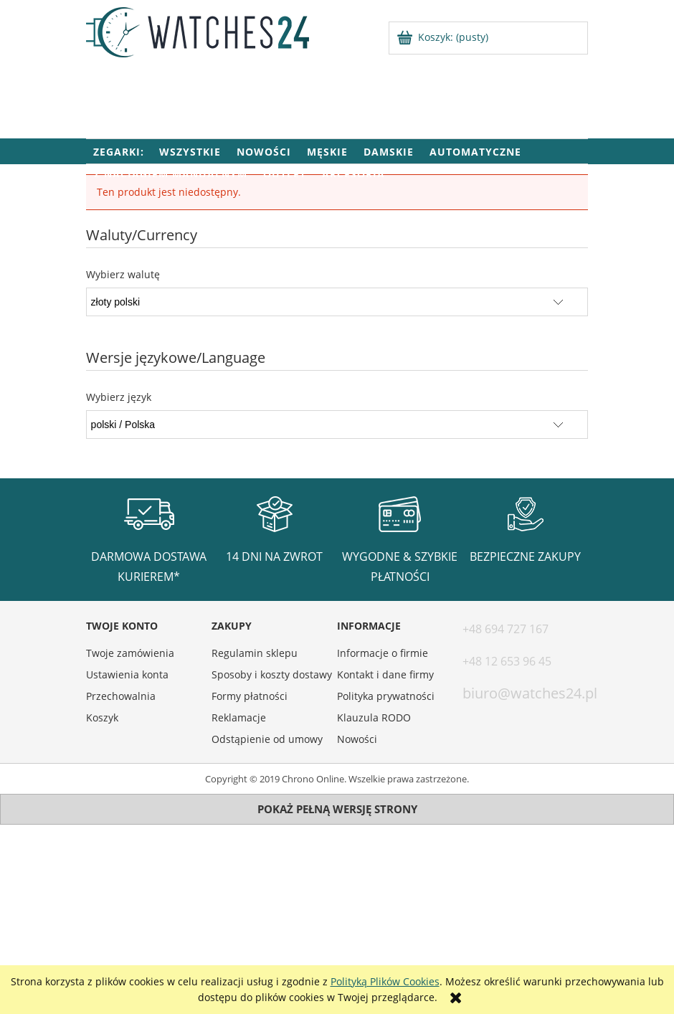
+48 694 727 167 (505, 629)
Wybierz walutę (123, 275)
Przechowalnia (121, 696)
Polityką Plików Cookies (385, 981)
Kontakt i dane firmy (385, 674)
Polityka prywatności (386, 696)
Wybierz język (118, 397)
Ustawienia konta (127, 674)
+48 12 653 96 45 (506, 661)
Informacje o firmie (382, 653)
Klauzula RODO (374, 717)
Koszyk (102, 717)
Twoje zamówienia (130, 653)
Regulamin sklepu (255, 653)
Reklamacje (239, 717)
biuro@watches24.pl (529, 693)
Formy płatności (250, 696)
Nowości (357, 739)
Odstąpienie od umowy (267, 739)
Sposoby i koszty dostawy (272, 674)
